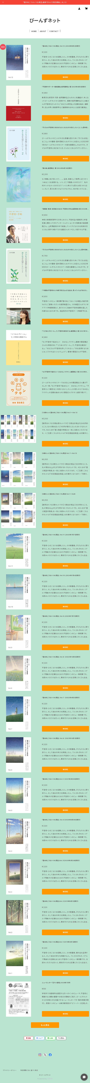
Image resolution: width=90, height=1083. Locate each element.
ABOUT (43, 31)
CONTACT (54, 31)
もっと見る (45, 1025)
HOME (34, 31)
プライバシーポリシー (10, 1070)
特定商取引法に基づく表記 (29, 1070)
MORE (65, 77)
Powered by (45, 1079)
